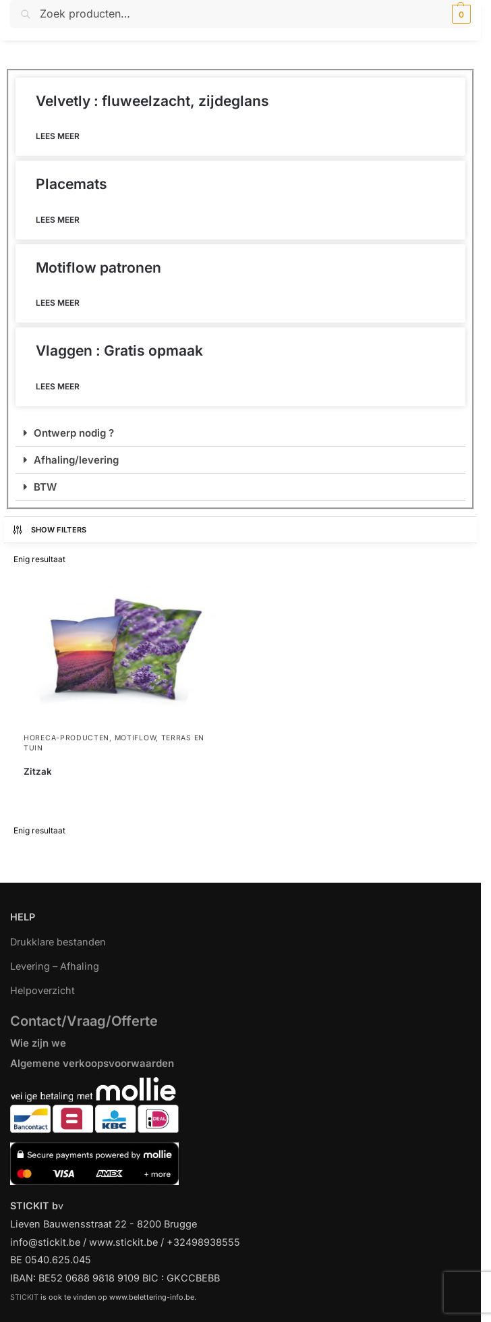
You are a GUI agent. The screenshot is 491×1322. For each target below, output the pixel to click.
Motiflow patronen (98, 267)
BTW (45, 486)
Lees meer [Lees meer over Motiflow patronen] (58, 303)
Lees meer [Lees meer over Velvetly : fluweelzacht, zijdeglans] (58, 136)
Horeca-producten (66, 738)
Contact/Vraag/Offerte (84, 1021)
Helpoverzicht (42, 990)
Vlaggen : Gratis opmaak (119, 350)
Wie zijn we (38, 1043)
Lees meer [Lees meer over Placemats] (58, 220)
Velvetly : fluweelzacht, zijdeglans (152, 100)
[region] (245, 1260)
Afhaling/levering (76, 459)
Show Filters (49, 530)
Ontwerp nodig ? (74, 432)
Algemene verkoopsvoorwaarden (92, 1063)
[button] (460, 14)
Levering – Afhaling (54, 966)
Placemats (71, 183)
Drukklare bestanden (58, 941)
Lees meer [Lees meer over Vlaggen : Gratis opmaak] (58, 386)
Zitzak (38, 771)
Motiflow (135, 738)
